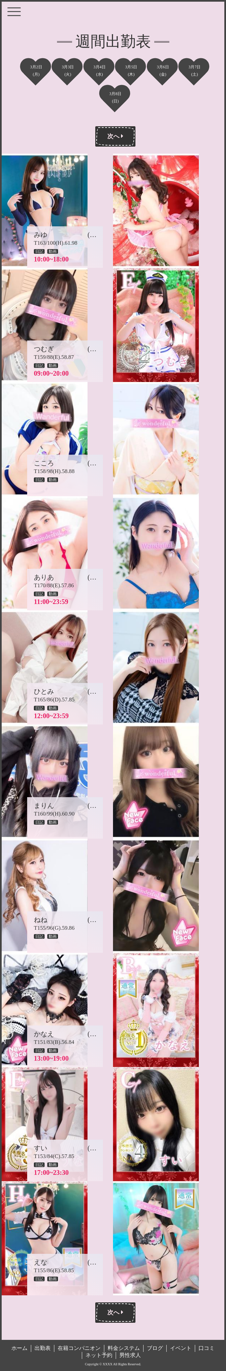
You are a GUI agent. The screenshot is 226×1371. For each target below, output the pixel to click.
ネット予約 (99, 1355)
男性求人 (130, 1355)
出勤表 (43, 1348)
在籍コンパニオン (79, 1348)
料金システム (124, 1348)
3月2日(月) (36, 71)
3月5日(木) (131, 71)
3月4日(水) (100, 71)
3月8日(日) (115, 97)
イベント (180, 1348)
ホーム (19, 1348)
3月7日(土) (194, 71)
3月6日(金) (163, 71)
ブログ (155, 1348)
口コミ (207, 1348)
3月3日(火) (68, 71)
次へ (115, 136)
